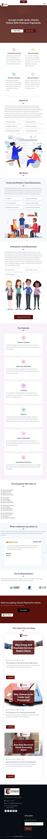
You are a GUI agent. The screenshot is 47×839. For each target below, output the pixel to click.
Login (23, 1)
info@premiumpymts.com (15, 803)
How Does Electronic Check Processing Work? (21, 762)
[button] (7, 615)
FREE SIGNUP (17, 31)
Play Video (30, 30)
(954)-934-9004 (13, 805)
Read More (10, 677)
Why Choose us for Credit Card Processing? (20, 712)
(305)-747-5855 (10, 807)
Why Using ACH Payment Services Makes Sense (21, 663)
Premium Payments (11, 660)
